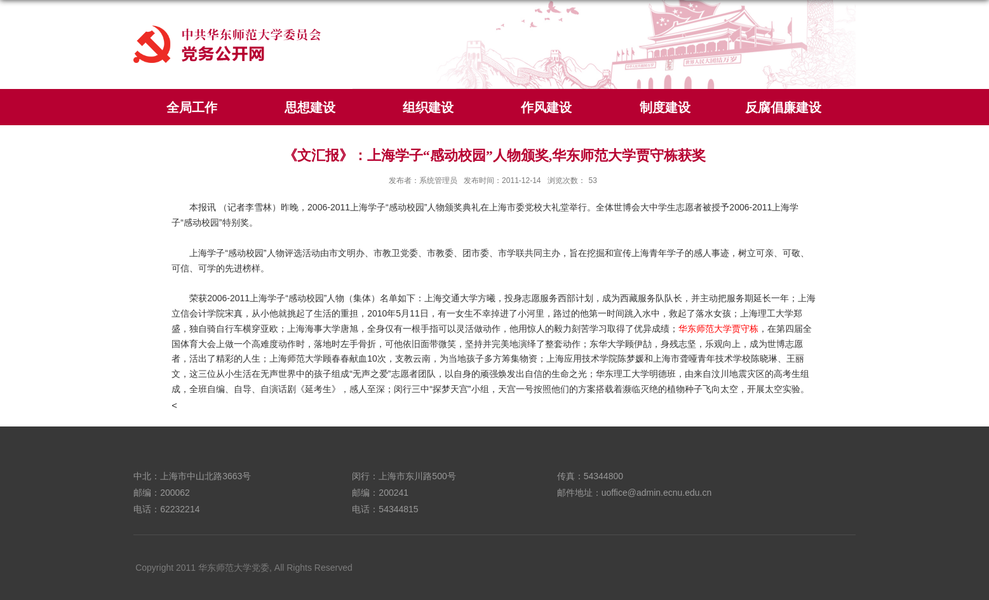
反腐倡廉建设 (783, 107)
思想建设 (310, 107)
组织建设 (428, 107)
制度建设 (665, 107)
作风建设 (546, 107)
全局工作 (191, 107)
